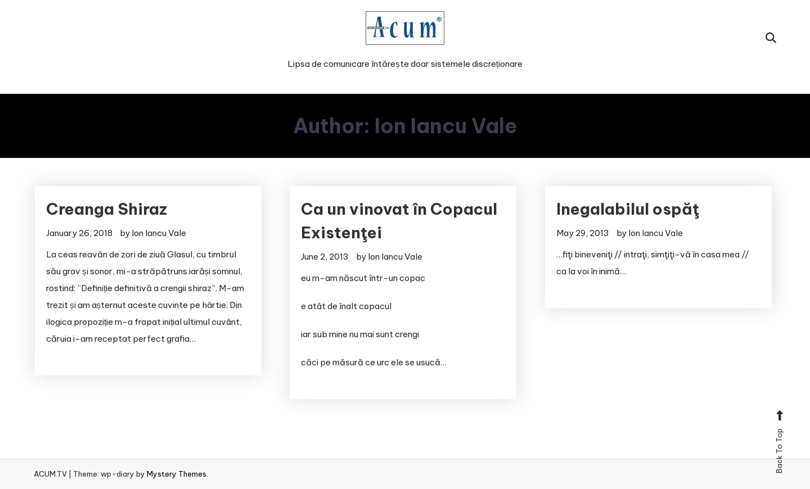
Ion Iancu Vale (159, 233)
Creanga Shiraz (106, 209)
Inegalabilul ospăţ (627, 209)
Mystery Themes (176, 473)
